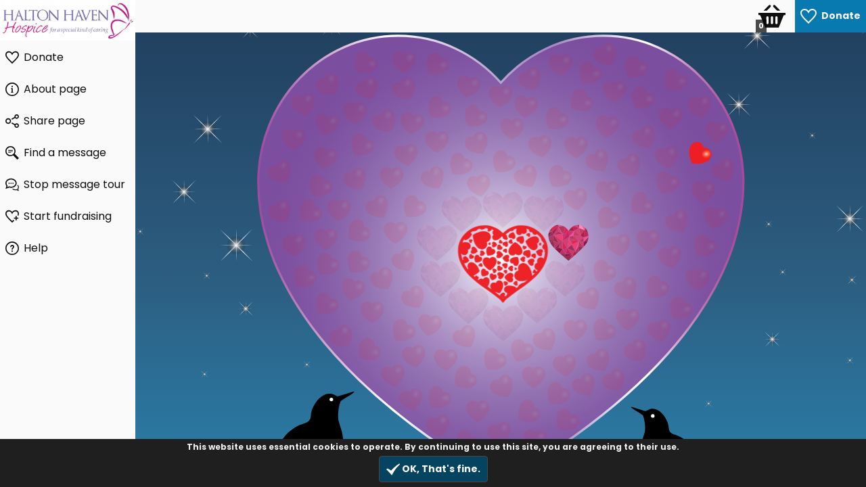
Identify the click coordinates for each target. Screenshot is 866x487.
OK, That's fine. (433, 469)
